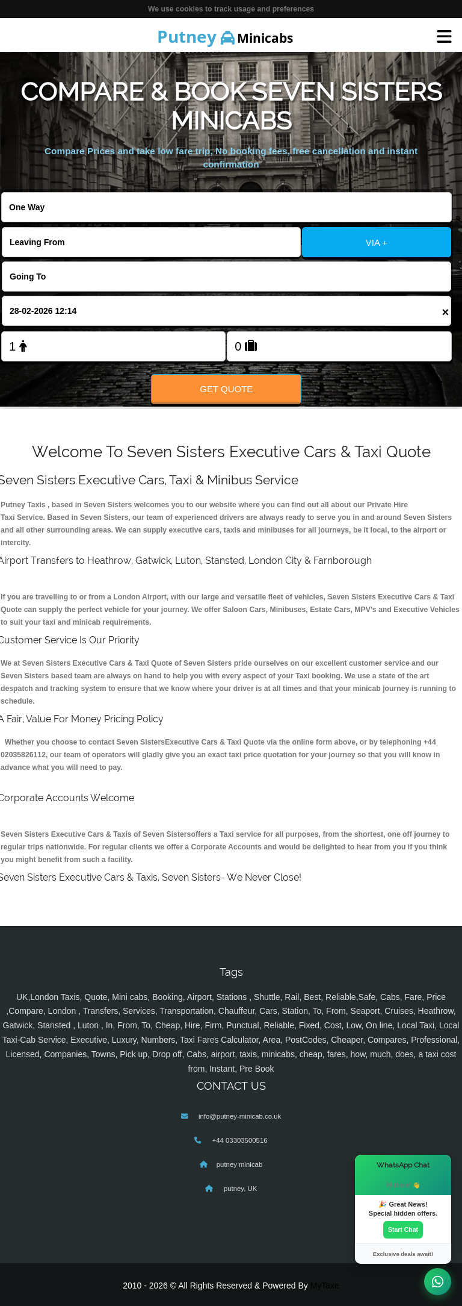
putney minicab (239, 1164)
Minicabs (225, 36)
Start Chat (403, 1229)
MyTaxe (324, 1285)
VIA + (376, 242)
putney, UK (239, 1188)
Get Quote (226, 389)
